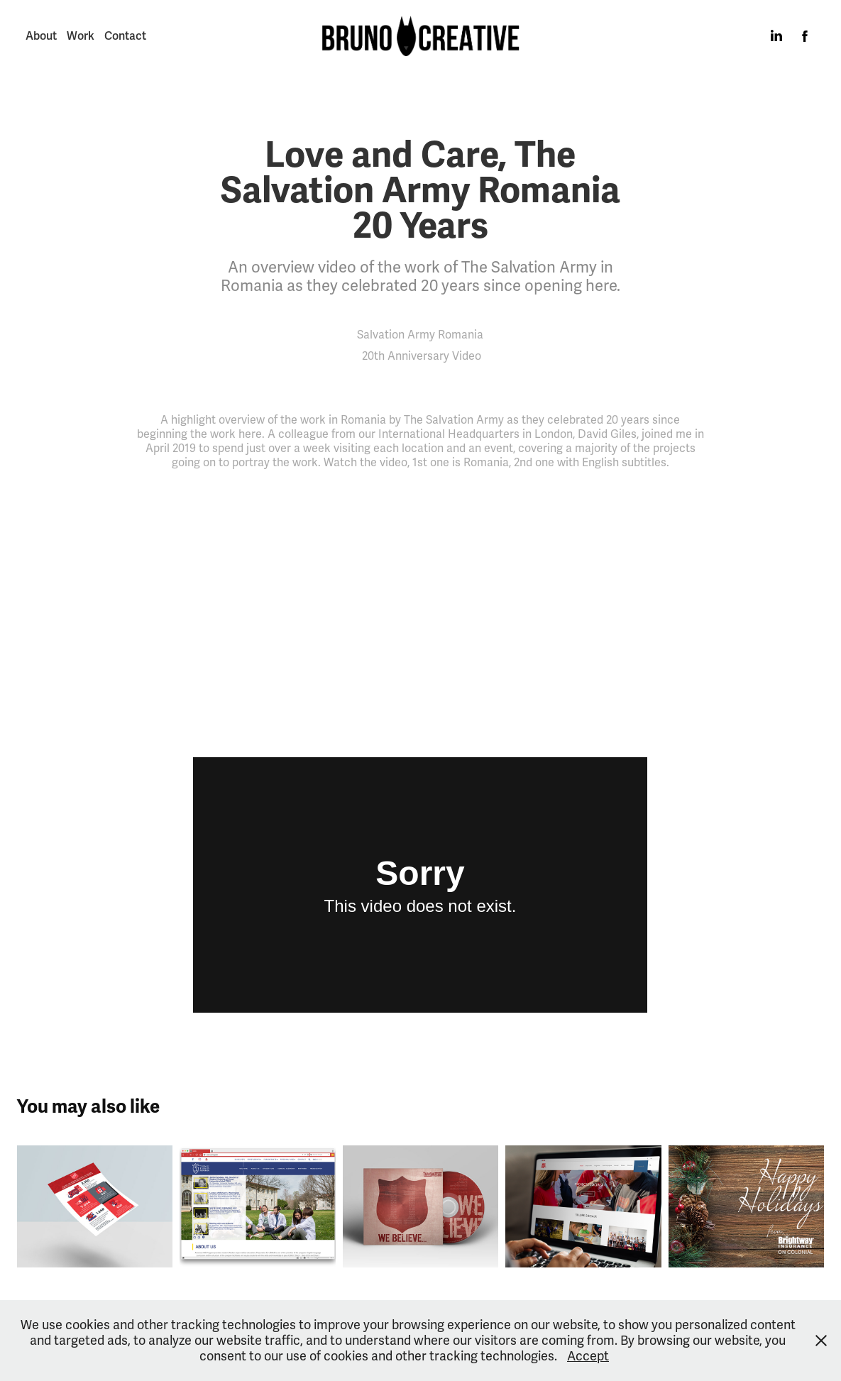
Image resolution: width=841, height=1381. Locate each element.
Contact (125, 36)
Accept (588, 1356)
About (41, 36)
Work (80, 36)
